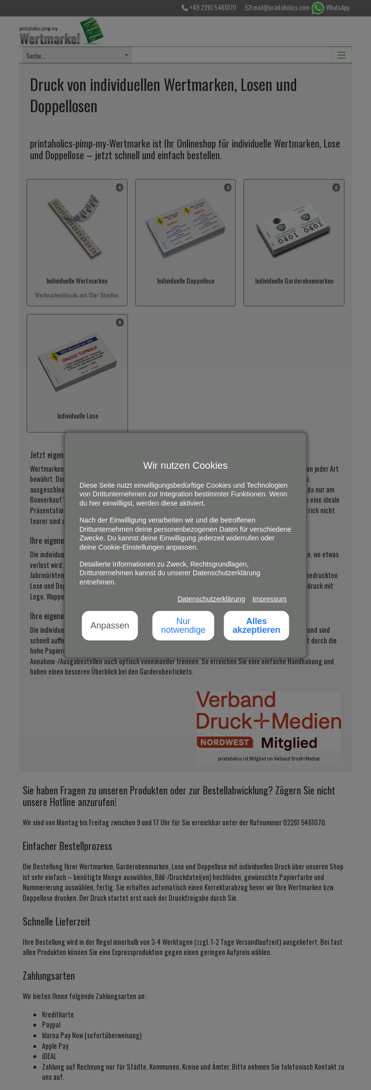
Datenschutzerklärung (211, 599)
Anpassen (109, 625)
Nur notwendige (183, 625)
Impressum (269, 599)
